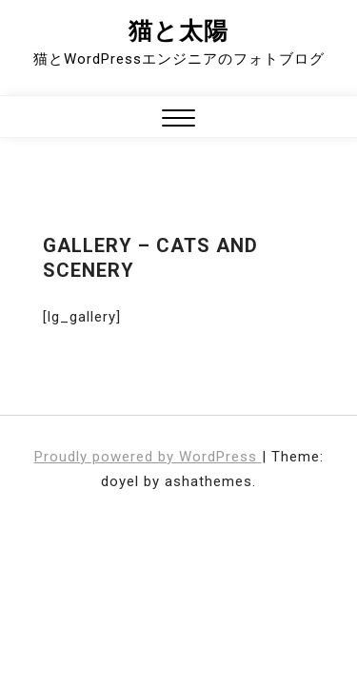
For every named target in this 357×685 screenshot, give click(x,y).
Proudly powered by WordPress (148, 456)
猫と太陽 (178, 31)
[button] (178, 120)
